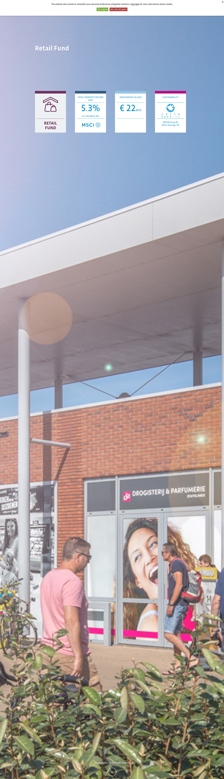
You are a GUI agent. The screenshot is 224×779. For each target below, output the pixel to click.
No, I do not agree (118, 9)
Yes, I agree (102, 9)
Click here (135, 4)
